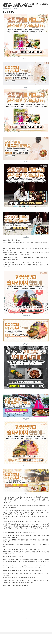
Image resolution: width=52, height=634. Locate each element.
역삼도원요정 (6, 8)
